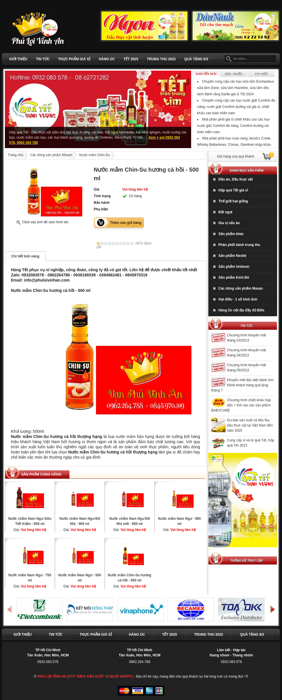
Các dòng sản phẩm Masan (51, 155)
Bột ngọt (225, 212)
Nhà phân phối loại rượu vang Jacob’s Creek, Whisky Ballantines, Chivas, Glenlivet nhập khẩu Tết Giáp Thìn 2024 (234, 144)
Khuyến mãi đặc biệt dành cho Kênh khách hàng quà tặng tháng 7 (242, 385)
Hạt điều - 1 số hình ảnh (237, 299)
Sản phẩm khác (231, 234)
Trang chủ (15, 155)
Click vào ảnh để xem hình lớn (45, 222)
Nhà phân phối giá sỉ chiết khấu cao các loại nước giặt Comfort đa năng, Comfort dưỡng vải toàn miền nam (233, 125)
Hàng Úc (107, 59)
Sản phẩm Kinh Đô (233, 278)
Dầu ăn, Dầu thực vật (235, 179)
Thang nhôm (242, 655)
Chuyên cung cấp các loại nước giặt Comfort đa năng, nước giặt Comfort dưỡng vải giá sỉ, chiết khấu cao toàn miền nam (236, 106)
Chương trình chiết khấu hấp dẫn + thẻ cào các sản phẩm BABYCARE (241, 405)
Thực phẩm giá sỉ (74, 59)
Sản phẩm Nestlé (232, 256)
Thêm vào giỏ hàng (125, 223)
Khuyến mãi (206, 73)
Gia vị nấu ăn (229, 223)
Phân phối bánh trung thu (239, 245)
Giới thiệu (18, 59)
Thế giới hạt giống (233, 201)
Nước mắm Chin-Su (94, 155)
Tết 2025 (131, 59)
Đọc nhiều (233, 73)
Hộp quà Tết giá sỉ (233, 190)
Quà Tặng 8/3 (196, 59)
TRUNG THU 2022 (161, 59)
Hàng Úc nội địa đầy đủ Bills (241, 310)
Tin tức (43, 59)
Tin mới (261, 73)
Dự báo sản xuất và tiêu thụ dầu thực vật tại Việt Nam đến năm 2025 (250, 425)
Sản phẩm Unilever (234, 267)
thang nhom (220, 655)
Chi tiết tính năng (25, 256)
